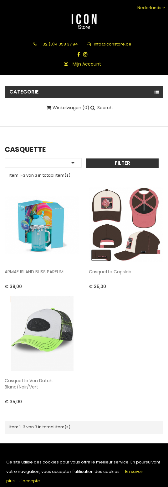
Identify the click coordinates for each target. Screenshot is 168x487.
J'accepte (29, 481)
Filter (122, 163)
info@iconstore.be (109, 44)
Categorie (24, 91)
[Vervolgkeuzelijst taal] (150, 8)
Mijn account (87, 64)
